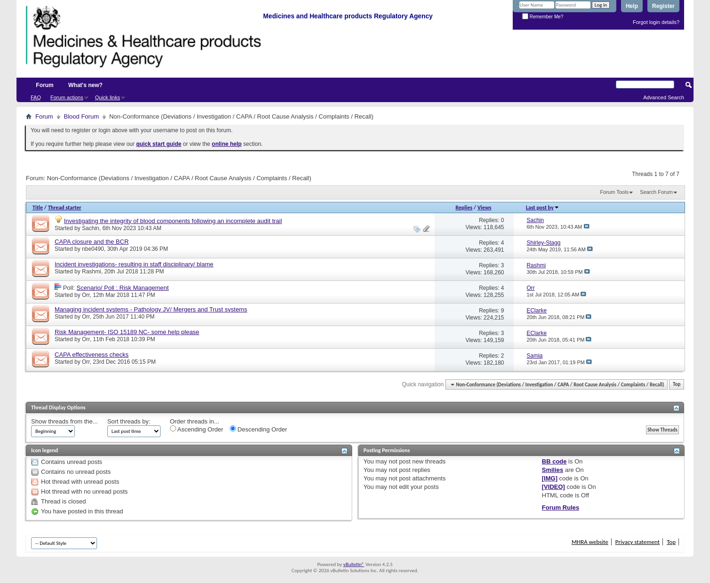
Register (663, 6)
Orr (86, 295)
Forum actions (66, 97)
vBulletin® (353, 564)
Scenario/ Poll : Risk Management (123, 287)
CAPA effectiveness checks (92, 354)
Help (632, 6)
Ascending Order (196, 429)
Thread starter (64, 207)
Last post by (542, 207)
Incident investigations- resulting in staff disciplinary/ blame (134, 264)
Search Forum (656, 192)
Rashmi (91, 271)
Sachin (90, 228)
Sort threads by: (129, 421)
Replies (464, 207)
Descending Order (258, 429)
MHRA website (590, 541)
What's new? (85, 85)
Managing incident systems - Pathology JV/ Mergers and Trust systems (151, 309)
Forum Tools (614, 192)
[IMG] (549, 478)
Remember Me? (542, 16)
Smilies (553, 469)
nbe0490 (93, 249)
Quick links (107, 97)
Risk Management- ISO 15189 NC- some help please (127, 331)
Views (484, 207)
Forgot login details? (656, 22)
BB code (554, 461)
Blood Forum (81, 116)
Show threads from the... (64, 421)
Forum (44, 85)
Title (37, 207)
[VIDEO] (553, 486)
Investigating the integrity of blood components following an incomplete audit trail (173, 220)
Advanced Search (663, 97)
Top (676, 385)
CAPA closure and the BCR (92, 241)
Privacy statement (637, 541)
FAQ (36, 97)
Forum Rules (560, 507)
